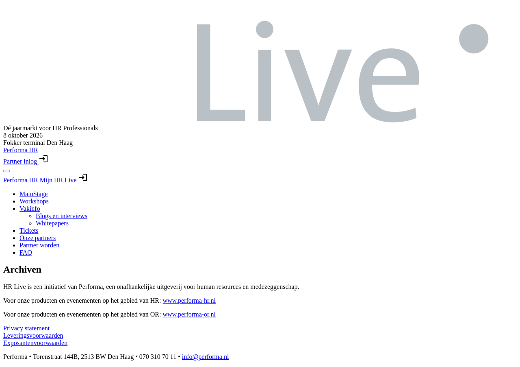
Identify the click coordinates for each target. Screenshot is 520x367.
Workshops (34, 201)
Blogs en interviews (61, 215)
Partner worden (39, 245)
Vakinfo (30, 208)
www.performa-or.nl (188, 314)
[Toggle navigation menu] (6, 171)
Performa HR (21, 180)
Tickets (29, 230)
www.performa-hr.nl (188, 300)
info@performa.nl (205, 356)
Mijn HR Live (64, 180)
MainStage (34, 193)
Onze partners (38, 237)
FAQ (26, 252)
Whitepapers (52, 223)
